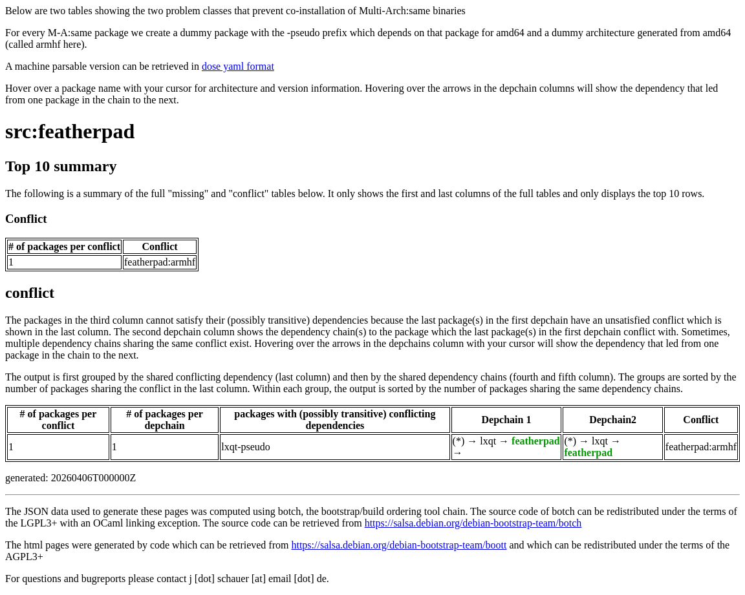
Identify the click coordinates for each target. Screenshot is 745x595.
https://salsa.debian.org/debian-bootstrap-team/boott (398, 544)
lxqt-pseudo (245, 446)
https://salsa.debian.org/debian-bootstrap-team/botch (473, 522)
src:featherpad (70, 131)
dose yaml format (238, 66)
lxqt (488, 440)
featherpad (536, 440)
